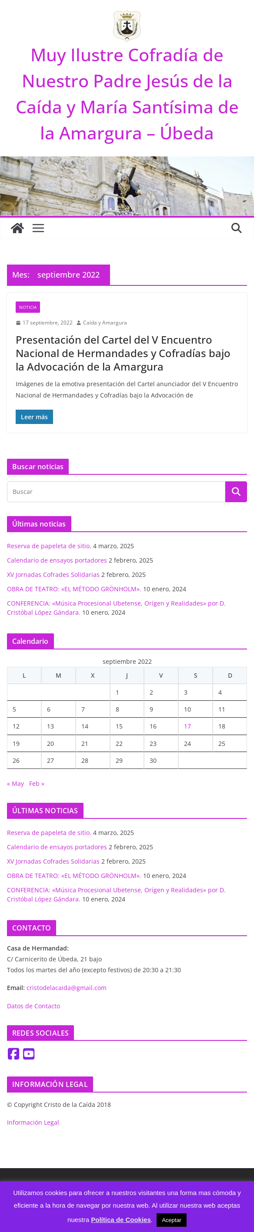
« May (15, 783)
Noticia (28, 307)
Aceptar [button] (171, 1220)
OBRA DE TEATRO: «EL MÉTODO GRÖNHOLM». (74, 589)
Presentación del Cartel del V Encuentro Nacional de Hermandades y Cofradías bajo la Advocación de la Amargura (123, 353)
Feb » (36, 783)
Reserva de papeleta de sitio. (49, 546)
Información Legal (33, 1122)
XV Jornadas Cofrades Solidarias (53, 574)
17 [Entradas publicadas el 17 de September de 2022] (187, 726)
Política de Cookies (121, 1219)
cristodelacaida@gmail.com (67, 988)
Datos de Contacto (33, 1006)
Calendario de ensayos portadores (57, 560)
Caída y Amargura (105, 322)
